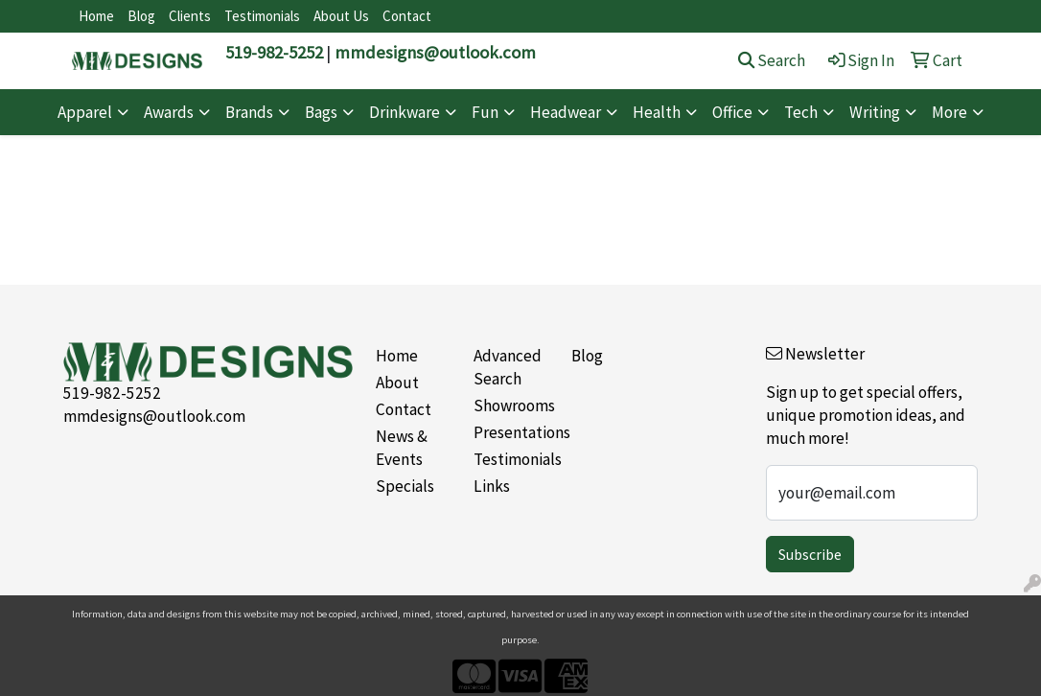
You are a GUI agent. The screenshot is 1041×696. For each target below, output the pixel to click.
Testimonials (262, 16)
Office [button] (732, 112)
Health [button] (657, 112)
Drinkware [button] (404, 112)
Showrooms (511, 405)
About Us (341, 16)
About (397, 382)
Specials (405, 486)
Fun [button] (485, 112)
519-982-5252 (274, 52)
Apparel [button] (85, 112)
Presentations (511, 432)
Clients (190, 16)
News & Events (402, 448)
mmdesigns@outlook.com (435, 52)
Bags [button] (321, 112)
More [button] (949, 112)
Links (492, 486)
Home (96, 16)
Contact (406, 16)
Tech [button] (801, 112)
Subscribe (810, 554)
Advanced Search (508, 367)
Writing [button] (874, 112)
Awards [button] (169, 112)
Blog (141, 16)
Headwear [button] (565, 112)
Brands (249, 112)
